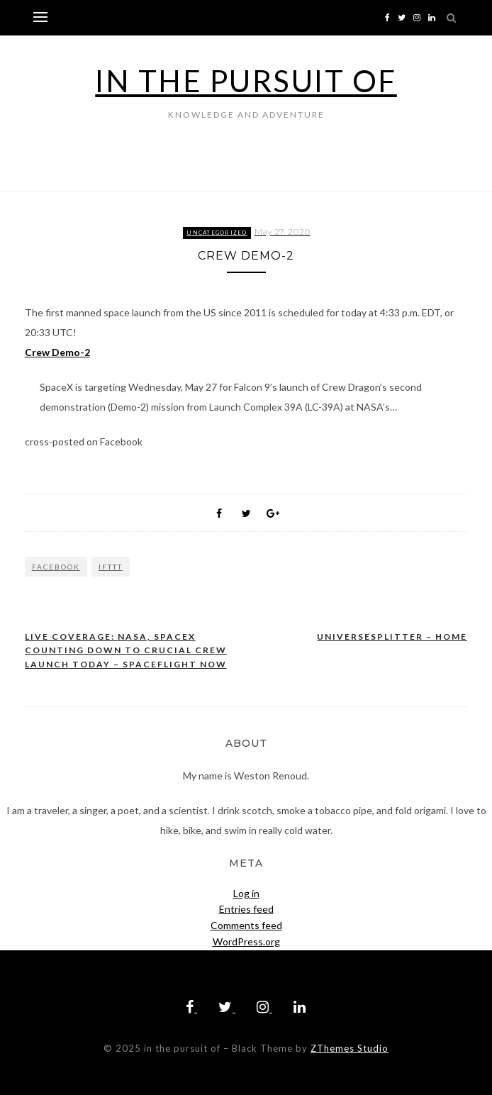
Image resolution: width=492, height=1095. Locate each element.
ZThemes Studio (349, 1048)
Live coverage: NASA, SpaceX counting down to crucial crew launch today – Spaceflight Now (126, 650)
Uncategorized (216, 232)
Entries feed (246, 909)
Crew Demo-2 (57, 352)
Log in (246, 893)
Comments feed (246, 925)
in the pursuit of (246, 81)
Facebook (56, 566)
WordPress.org (246, 941)
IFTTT (111, 566)
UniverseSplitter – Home (392, 636)
